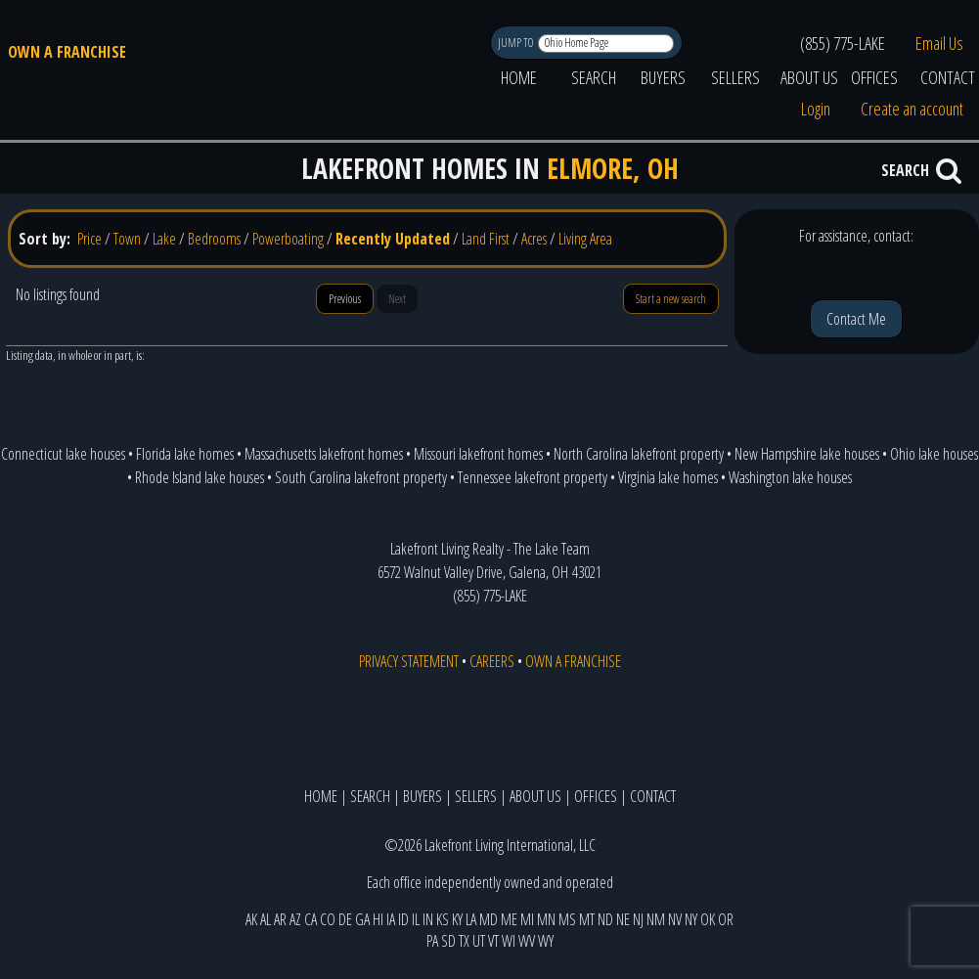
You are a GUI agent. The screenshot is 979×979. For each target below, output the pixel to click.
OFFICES (874, 77)
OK (707, 919)
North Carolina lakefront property (639, 454)
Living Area (585, 238)
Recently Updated (392, 238)
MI (527, 919)
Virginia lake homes (668, 477)
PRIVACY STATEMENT (409, 661)
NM (655, 919)
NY (691, 919)
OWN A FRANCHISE (67, 52)
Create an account (912, 108)
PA (432, 941)
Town (127, 238)
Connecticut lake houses (63, 454)
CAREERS (491, 661)
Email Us (939, 43)
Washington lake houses (790, 477)
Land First (486, 238)
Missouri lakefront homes (478, 454)
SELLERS (735, 77)
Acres (534, 238)
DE (345, 919)
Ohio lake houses (934, 454)
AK (251, 919)
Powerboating (288, 238)
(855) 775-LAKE (842, 43)
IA (390, 919)
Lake (164, 238)
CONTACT (653, 796)
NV (675, 919)
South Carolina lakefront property (361, 477)
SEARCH (593, 77)
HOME (519, 77)
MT (587, 919)
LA (471, 919)
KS (442, 919)
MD (488, 919)
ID (403, 919)
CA (310, 919)
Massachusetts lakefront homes (324, 454)
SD (448, 941)
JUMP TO (517, 42)
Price (89, 238)
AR (280, 919)
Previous (345, 298)
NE (623, 919)
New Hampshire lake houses (806, 454)
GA (362, 919)
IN (428, 919)
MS (567, 919)
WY (546, 941)
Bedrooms (214, 238)
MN (546, 919)
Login (815, 108)
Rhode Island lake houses (199, 477)
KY (457, 919)
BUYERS (663, 77)
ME (509, 919)
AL (265, 919)
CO (327, 919)
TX (464, 941)
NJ (638, 919)
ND (605, 919)
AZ (295, 919)
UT (478, 941)
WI (508, 941)
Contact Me (856, 319)
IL (416, 919)
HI (378, 919)
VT (493, 941)
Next (397, 298)
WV (526, 941)
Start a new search (671, 298)
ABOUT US (809, 77)
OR (726, 919)
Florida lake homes (185, 454)
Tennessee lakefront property (532, 477)
